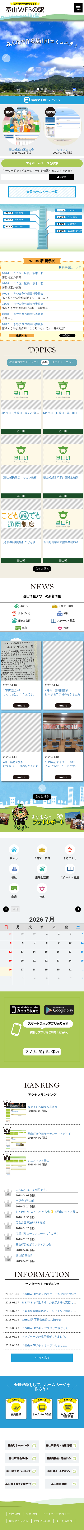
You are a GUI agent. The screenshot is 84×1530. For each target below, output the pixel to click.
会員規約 (31, 1513)
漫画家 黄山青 (24, 1255)
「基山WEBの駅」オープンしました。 (45, 1345)
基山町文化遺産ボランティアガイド (49, 1133)
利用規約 (14, 1513)
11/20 (5, 303)
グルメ (70, 362)
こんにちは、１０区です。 (19, 694)
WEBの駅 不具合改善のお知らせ (41, 1319)
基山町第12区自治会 (21, 149)
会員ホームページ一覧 (42, 192)
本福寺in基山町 (25, 1200)
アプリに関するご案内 (42, 1052)
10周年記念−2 (11, 690)
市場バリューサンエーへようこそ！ (37, 1233)
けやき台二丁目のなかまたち (62, 694)
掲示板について (70, 267)
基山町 (21, 431)
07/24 (5, 293)
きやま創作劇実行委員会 (28, 293)
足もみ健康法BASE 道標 (30, 1222)
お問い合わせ (42, 1521)
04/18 (5, 314)
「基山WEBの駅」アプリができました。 (46, 1328)
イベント (57, 362)
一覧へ (67, 335)
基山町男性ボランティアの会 (33, 1244)
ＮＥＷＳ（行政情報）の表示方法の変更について (51, 1302)
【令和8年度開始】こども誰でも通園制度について (31, 542)
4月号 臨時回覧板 (56, 690)
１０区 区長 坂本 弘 (28, 273)
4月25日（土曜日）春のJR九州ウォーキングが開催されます (37, 412)
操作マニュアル (18, 1521)
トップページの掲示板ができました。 (45, 1336)
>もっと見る (42, 1357)
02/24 (5, 273)
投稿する (21, 335)
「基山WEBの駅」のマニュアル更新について (49, 1294)
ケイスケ (62, 149)
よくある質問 (64, 1521)
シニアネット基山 (38, 1160)
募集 (45, 362)
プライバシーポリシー (56, 1513)
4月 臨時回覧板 (13, 762)
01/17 (5, 324)
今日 (15, 909)
